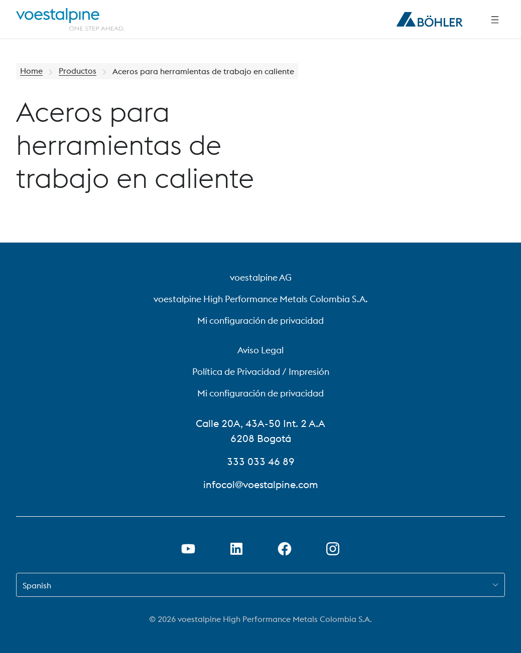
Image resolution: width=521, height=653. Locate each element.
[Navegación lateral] (495, 20)
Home (31, 71)
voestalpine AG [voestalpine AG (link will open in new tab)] (261, 277)
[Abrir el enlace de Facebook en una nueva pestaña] (285, 549)
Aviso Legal (260, 350)
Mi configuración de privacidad (260, 320)
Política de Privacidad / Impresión (260, 371)
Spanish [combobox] (37, 585)
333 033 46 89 (261, 461)
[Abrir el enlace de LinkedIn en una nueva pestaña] (236, 549)
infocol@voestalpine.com (260, 484)
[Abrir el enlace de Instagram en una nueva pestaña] (333, 549)
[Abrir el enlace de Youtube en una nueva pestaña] (188, 549)
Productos (77, 71)
